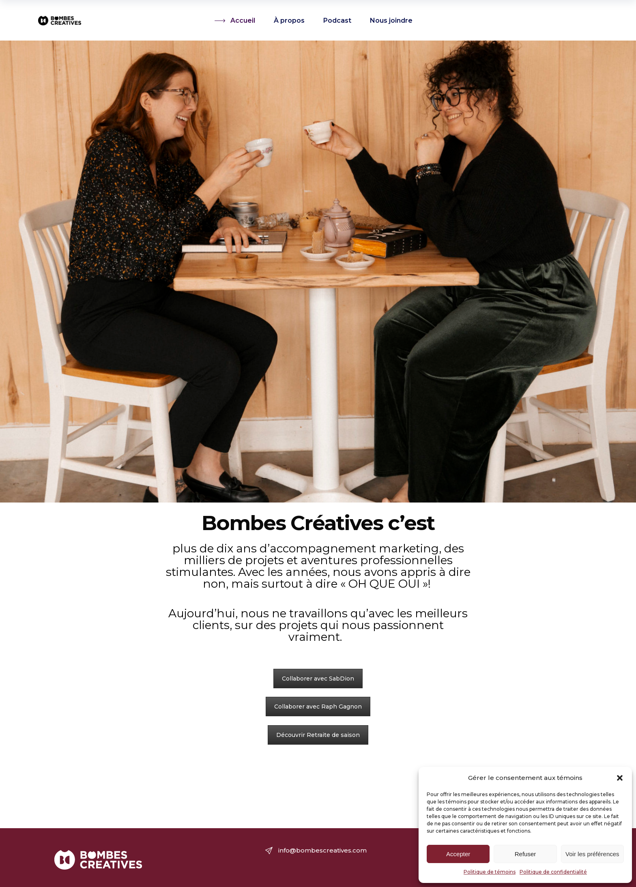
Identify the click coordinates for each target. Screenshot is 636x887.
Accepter (458, 853)
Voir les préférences (592, 853)
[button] (620, 778)
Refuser (525, 853)
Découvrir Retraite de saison (318, 735)
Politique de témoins (490, 872)
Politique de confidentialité (553, 872)
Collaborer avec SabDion (318, 678)
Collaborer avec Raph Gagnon (318, 706)
